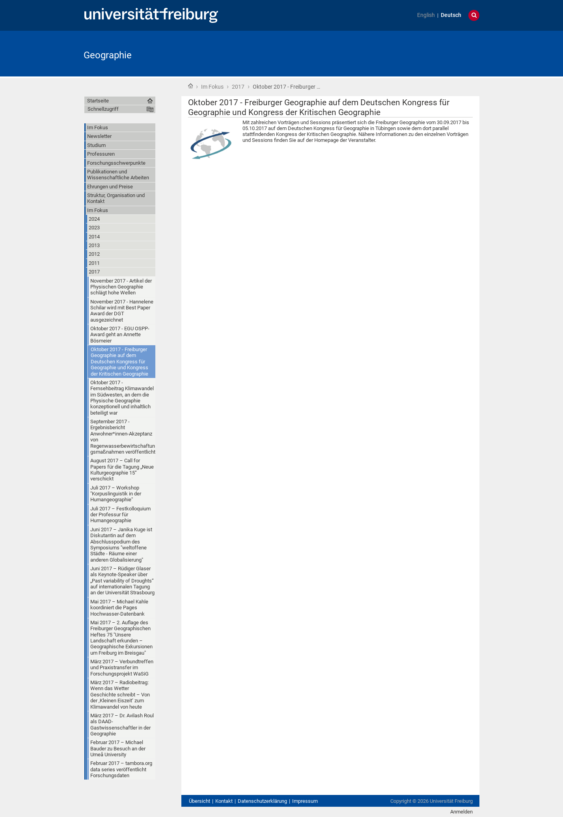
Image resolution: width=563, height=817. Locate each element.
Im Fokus (212, 87)
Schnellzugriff (103, 109)
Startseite (190, 86)
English (426, 15)
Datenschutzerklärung (262, 801)
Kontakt (224, 801)
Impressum (305, 801)
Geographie (108, 55)
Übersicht (199, 801)
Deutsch (451, 15)
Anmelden (461, 812)
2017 (238, 87)
